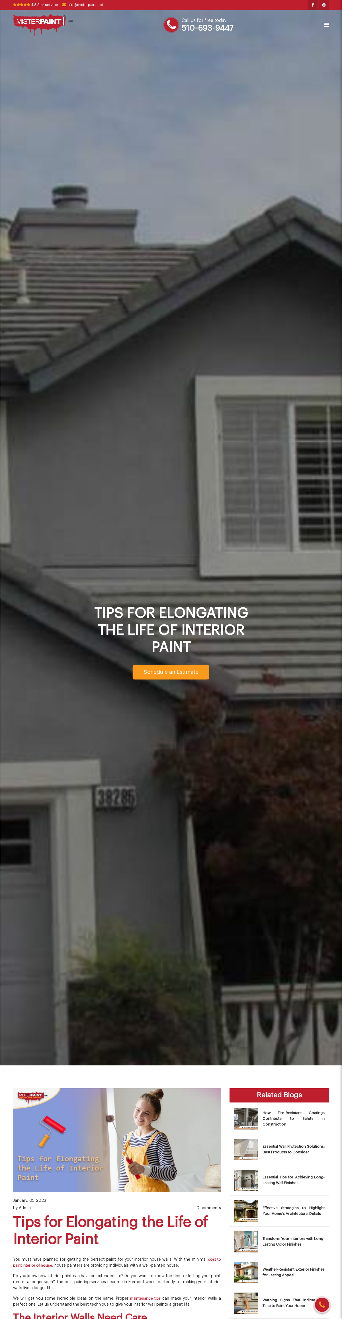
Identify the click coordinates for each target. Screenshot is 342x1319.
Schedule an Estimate (171, 672)
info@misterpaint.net (88, 5)
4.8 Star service (37, 5)
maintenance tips (144, 1299)
